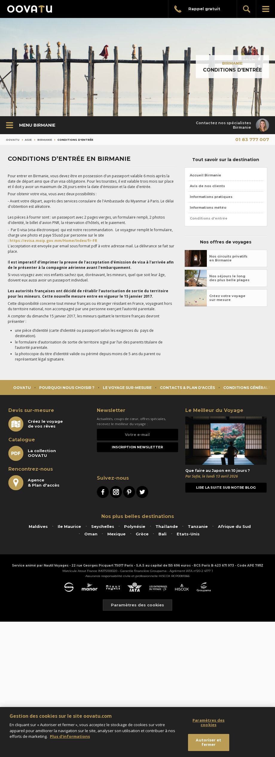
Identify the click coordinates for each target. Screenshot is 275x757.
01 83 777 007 (252, 139)
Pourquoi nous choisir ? (66, 387)
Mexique (116, 534)
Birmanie (232, 63)
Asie (28, 139)
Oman (90, 534)
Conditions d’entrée (208, 218)
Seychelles (102, 526)
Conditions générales (248, 387)
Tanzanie (198, 526)
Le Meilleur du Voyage (214, 410)
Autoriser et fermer (208, 742)
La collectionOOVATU (32, 453)
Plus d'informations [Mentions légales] (70, 736)
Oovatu (12, 139)
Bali (162, 534)
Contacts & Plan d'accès (187, 387)
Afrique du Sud (234, 526)
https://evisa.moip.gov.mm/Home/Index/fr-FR (53, 240)
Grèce (142, 534)
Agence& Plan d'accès (33, 482)
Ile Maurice (69, 526)
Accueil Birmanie (205, 175)
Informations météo (208, 207)
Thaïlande (166, 526)
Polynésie (134, 526)
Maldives (38, 526)
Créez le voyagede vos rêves (35, 424)
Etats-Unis (188, 534)
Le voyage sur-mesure (127, 387)
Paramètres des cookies (137, 605)
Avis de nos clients (207, 186)
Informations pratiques (211, 197)
